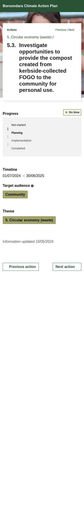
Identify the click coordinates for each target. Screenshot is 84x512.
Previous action (21, 267)
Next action (67, 267)
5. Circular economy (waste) (29, 37)
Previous (59, 29)
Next (72, 29)
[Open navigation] (77, 6)
